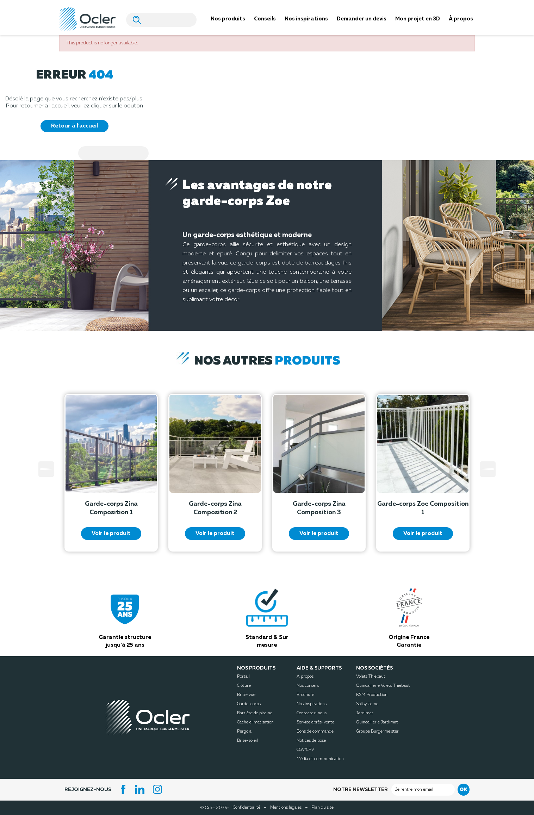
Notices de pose (311, 741)
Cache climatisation (255, 722)
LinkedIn (141, 789)
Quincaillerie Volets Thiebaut (383, 686)
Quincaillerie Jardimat (377, 722)
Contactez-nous (312, 713)
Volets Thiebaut (370, 676)
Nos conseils (308, 686)
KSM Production (371, 695)
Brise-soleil (247, 741)
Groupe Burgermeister (377, 731)
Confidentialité (246, 807)
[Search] (161, 20)
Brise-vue (246, 695)
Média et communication (320, 759)
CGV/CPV (305, 750)
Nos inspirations (312, 704)
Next (488, 469)
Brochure (305, 695)
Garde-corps (249, 704)
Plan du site (322, 807)
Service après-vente (315, 722)
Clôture (244, 686)
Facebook (123, 789)
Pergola (244, 731)
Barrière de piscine (254, 713)
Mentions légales (286, 807)
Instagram (158, 789)
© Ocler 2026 (214, 807)
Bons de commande (315, 731)
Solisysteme (367, 704)
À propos (305, 676)
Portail (243, 676)
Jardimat (364, 713)
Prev (46, 469)
